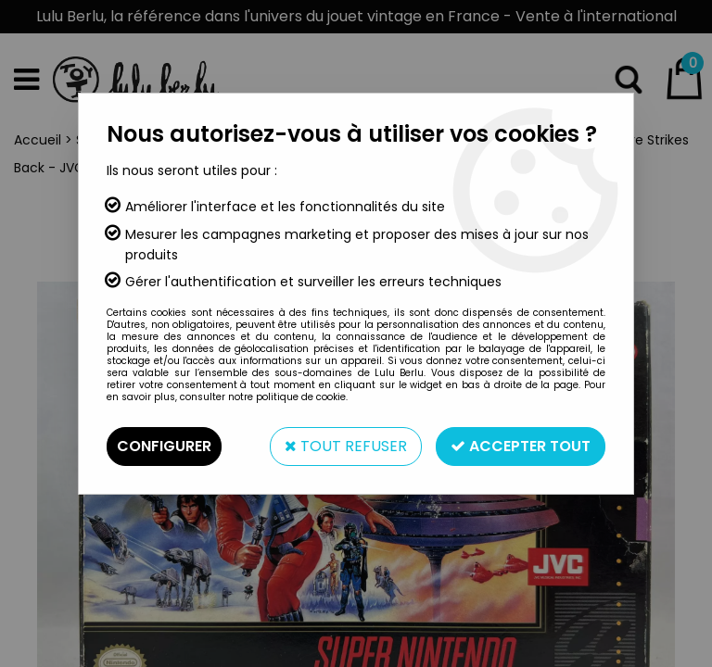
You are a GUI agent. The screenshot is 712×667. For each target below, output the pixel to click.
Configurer (164, 446)
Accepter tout (521, 446)
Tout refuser (346, 446)
